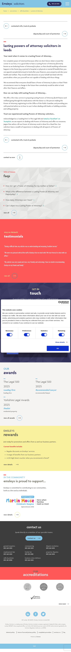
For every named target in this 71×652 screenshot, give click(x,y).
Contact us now (13, 157)
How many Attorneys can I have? (20, 200)
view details (12, 464)
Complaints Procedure (44, 632)
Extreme (38, 636)
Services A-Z (57, 632)
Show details (60, 342)
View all (10, 213)
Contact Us (34, 538)
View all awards (13, 418)
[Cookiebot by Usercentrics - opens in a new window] (60, 302)
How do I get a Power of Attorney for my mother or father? (31, 186)
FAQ (64, 632)
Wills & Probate (25, 11)
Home (6, 11)
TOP (35, 646)
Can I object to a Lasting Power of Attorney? (25, 205)
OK (58, 348)
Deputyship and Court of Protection (50, 33)
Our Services (14, 11)
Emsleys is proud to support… (35, 479)
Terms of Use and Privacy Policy (27, 632)
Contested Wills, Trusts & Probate (20, 26)
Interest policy (10, 632)
